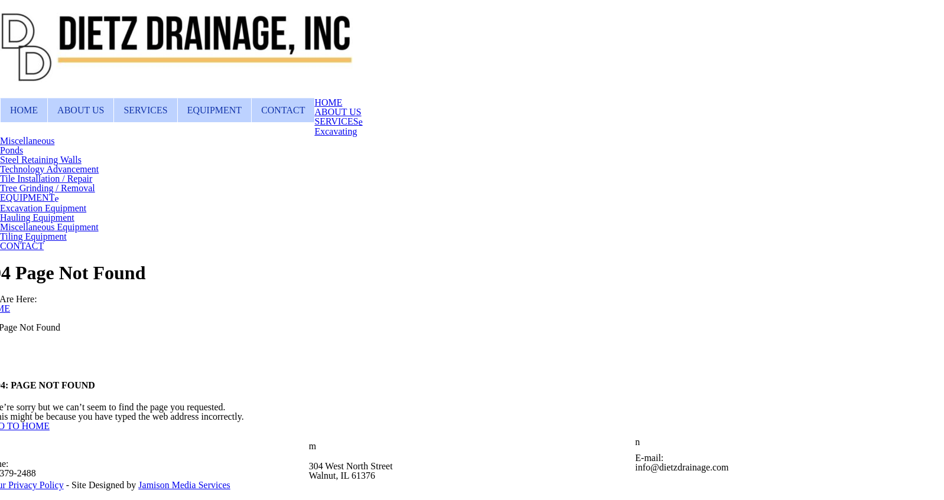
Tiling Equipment (33, 236)
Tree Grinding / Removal (47, 188)
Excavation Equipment (43, 208)
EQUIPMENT (214, 110)
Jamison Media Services (184, 485)
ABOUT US (80, 110)
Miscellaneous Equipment (49, 227)
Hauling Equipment (37, 218)
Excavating (335, 131)
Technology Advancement (49, 169)
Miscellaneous (27, 141)
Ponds (11, 150)
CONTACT (283, 110)
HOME (24, 110)
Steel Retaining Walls (41, 160)
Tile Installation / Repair (46, 179)
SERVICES (145, 110)
